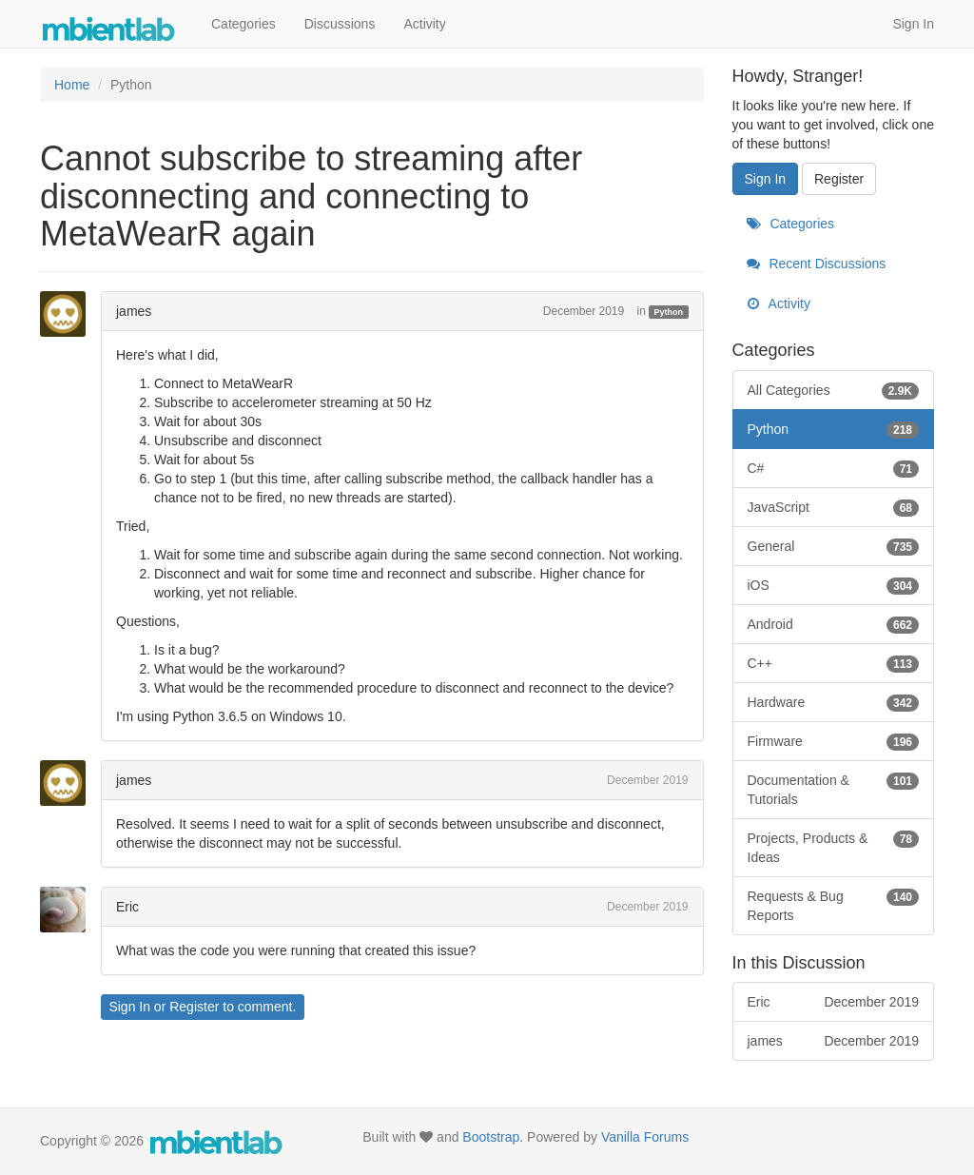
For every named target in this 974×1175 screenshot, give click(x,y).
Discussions (340, 23)
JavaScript (834, 507)
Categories (243, 23)
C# (834, 468)
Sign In (913, 23)
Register (194, 1006)
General (834, 546)
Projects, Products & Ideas (834, 847)
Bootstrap (490, 1137)
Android (834, 624)
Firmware (834, 741)
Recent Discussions (816, 263)
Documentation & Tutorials (834, 789)
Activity (424, 23)
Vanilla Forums (645, 1137)
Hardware (834, 702)
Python (669, 312)
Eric (127, 906)
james (133, 311)
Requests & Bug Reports (834, 905)
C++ (834, 663)
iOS (834, 585)
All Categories (834, 390)
